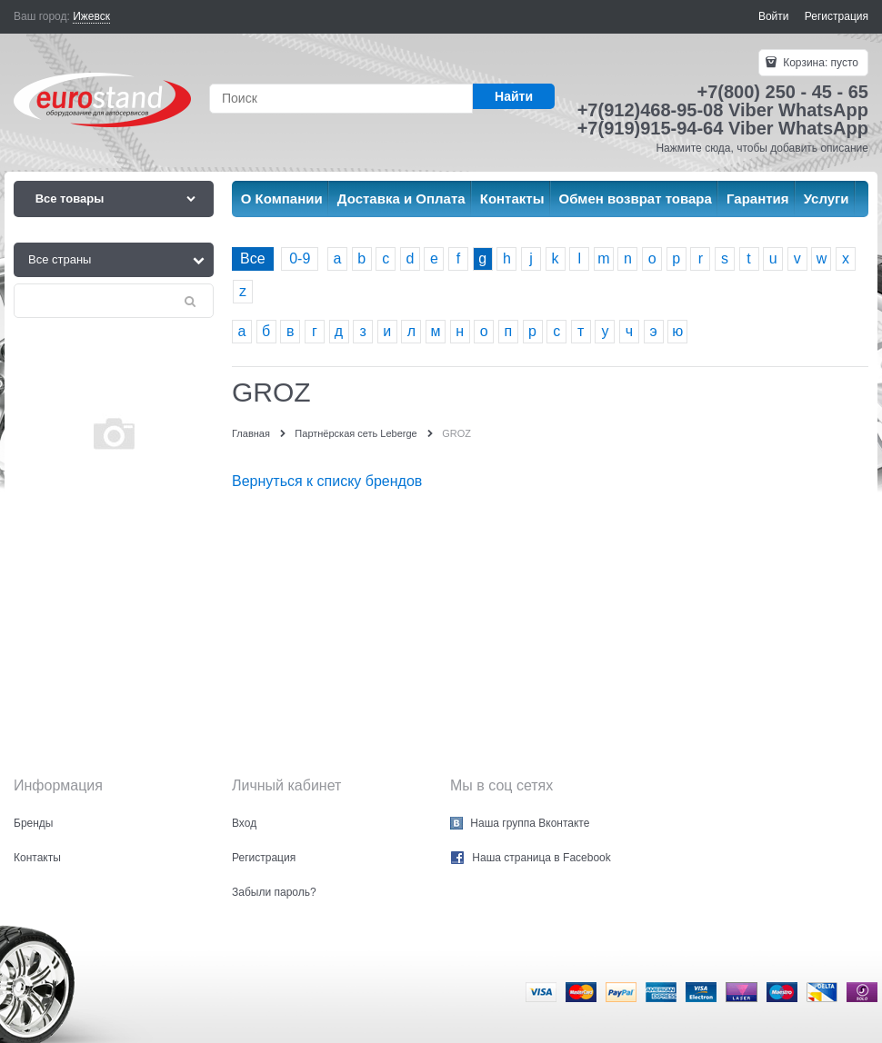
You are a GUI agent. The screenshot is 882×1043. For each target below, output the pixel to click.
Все (253, 258)
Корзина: (819, 62)
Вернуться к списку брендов (327, 481)
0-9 (299, 258)
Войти (773, 16)
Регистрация (836, 16)
